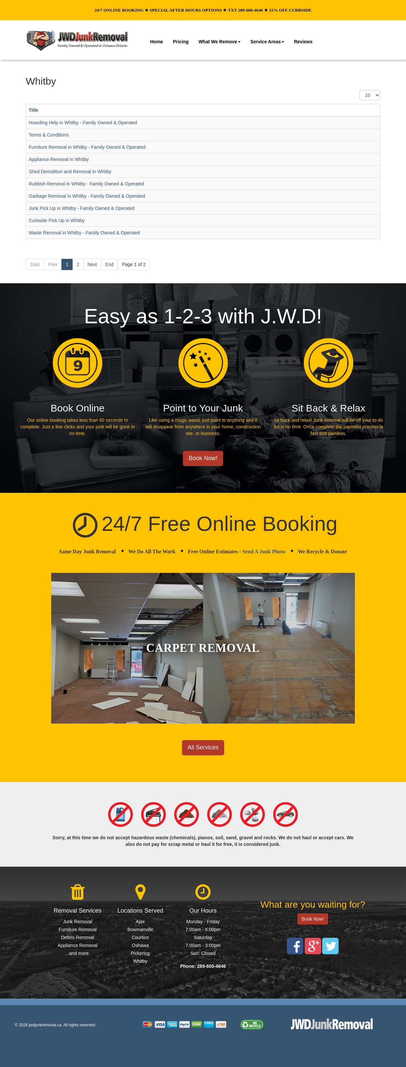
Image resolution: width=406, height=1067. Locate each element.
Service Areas (267, 41)
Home (156, 41)
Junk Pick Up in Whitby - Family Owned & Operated (82, 208)
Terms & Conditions (49, 135)
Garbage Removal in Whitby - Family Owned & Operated (87, 196)
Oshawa (140, 945)
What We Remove (219, 41)
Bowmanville (140, 929)
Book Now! (202, 458)
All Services (203, 747)
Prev (53, 264)
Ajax (140, 921)
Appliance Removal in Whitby (59, 159)
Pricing (180, 41)
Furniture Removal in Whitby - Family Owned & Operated (87, 147)
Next (92, 264)
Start (35, 264)
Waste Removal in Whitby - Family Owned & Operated (84, 232)
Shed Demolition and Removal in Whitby (70, 171)
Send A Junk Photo (263, 551)
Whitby (140, 961)
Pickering (140, 953)
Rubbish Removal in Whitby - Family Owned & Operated (86, 183)
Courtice (140, 937)
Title (33, 110)
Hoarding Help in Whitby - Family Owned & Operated (83, 122)
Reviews (303, 41)
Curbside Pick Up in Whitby (57, 220)
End (109, 264)
